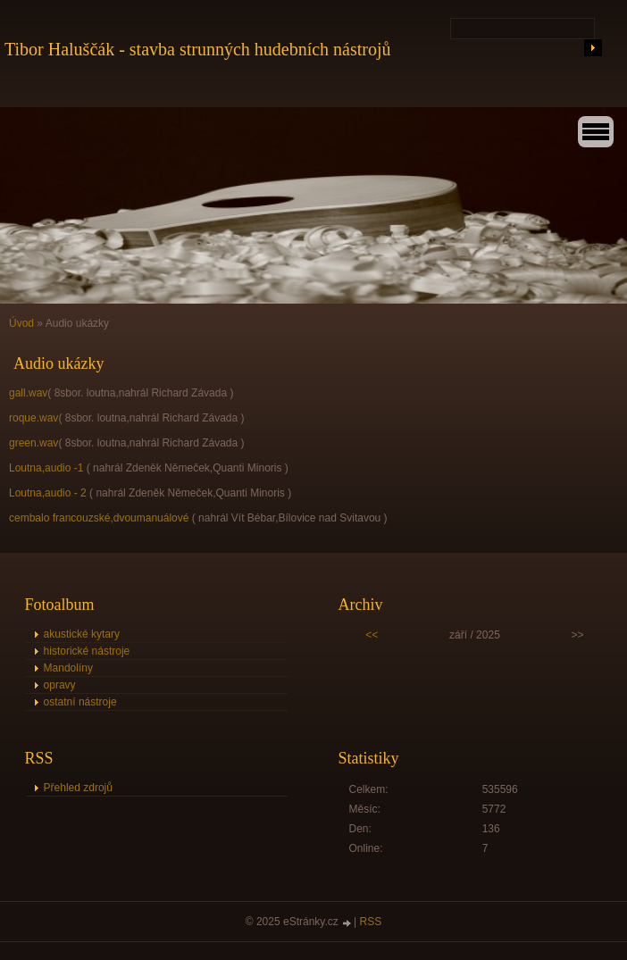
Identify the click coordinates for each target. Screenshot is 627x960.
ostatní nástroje (80, 702)
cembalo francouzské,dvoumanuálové (98, 518)
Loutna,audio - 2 (48, 493)
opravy (60, 685)
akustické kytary (82, 634)
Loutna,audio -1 (46, 468)
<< (371, 635)
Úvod (21, 323)
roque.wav (33, 418)
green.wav (33, 443)
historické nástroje (87, 651)
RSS (371, 921)
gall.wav (28, 393)
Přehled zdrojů (78, 787)
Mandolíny (68, 668)
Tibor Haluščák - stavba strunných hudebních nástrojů (197, 49)
